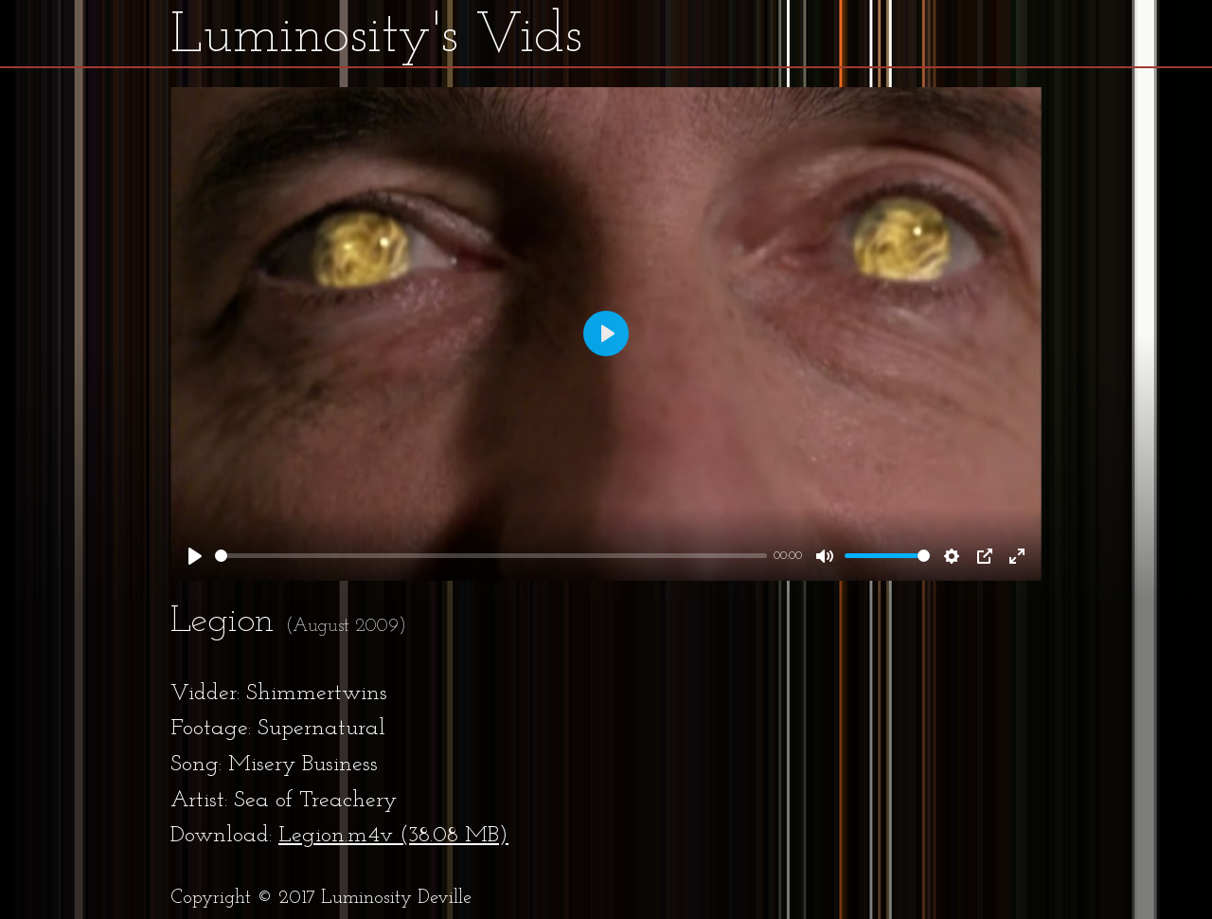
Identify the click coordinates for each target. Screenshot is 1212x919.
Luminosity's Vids (376, 37)
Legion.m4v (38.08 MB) (393, 835)
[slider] (491, 556)
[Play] (195, 556)
